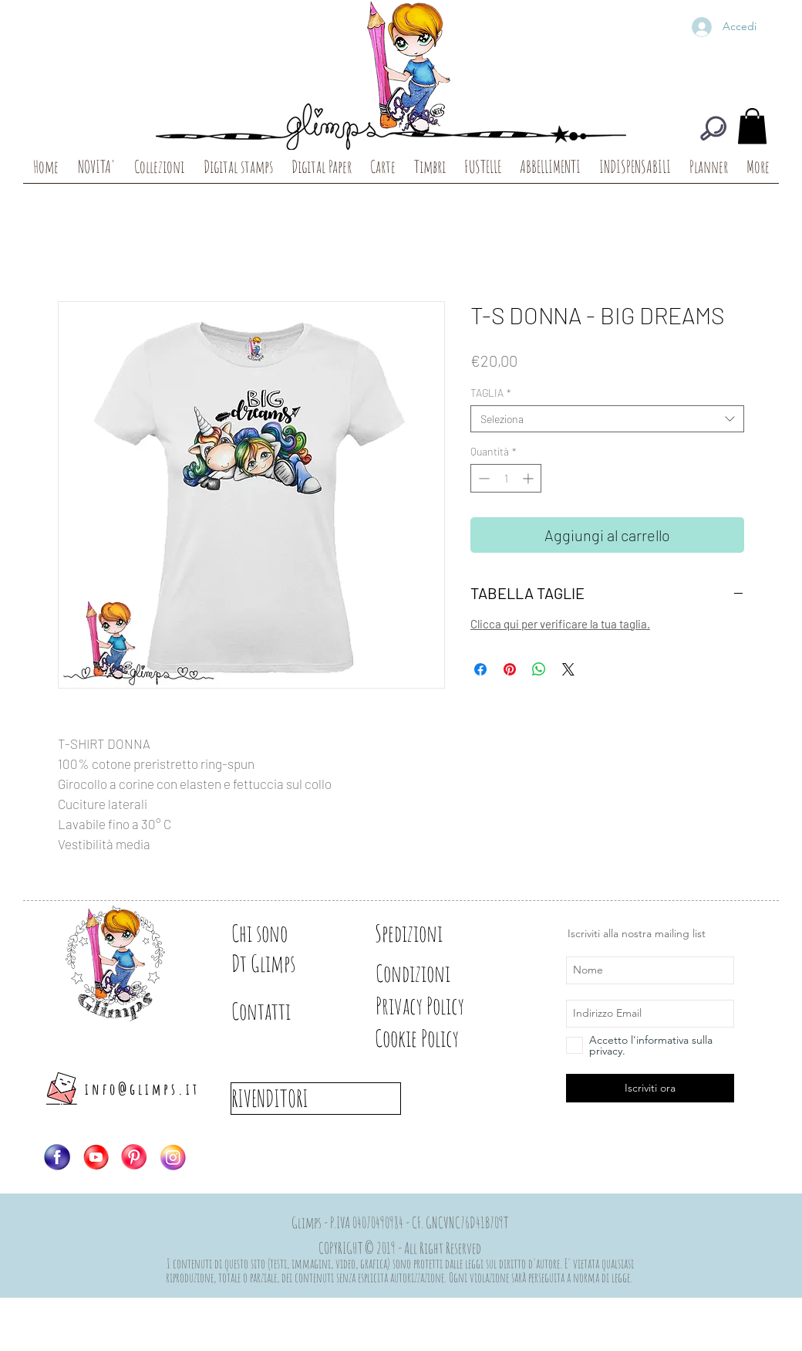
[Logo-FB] (57, 1157)
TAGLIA (490, 392)
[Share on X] (568, 669)
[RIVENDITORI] (316, 1098)
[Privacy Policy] (447, 1006)
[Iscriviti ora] (650, 1088)
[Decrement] (482, 478)
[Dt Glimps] (285, 963)
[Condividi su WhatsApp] (539, 669)
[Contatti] (285, 1011)
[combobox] (607, 418)
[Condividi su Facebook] (480, 669)
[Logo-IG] (172, 1157)
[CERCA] (713, 128)
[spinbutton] (506, 478)
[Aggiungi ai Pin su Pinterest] (509, 669)
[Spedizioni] (429, 933)
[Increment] (529, 478)
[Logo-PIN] (134, 1157)
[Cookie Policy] (443, 1038)
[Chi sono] (285, 933)
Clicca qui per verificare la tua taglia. (560, 624)
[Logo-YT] (95, 1157)
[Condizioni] (429, 973)
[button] (752, 126)
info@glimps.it (142, 1089)
